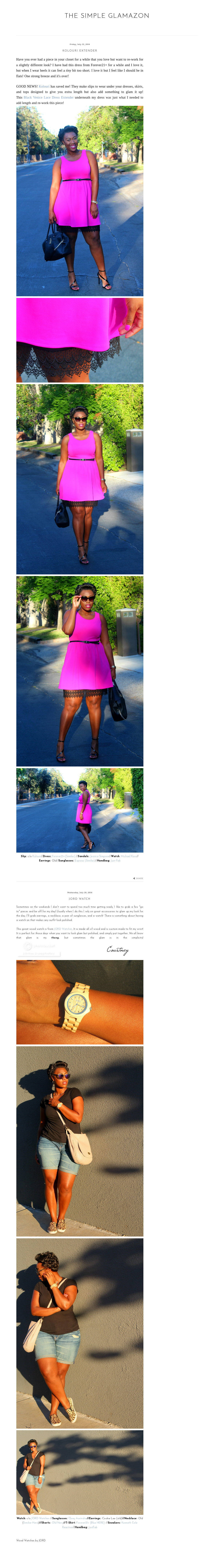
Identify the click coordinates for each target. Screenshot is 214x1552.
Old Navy (57, 1523)
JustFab (93, 1527)
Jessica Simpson (99, 856)
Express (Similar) (85, 860)
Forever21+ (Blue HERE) (90, 1523)
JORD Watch (80, 899)
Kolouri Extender (79, 50)
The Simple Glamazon (107, 16)
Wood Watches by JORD (31, 1540)
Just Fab (116, 860)
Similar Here (30, 1523)
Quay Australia (78, 1518)
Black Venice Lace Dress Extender (49, 97)
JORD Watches (63, 929)
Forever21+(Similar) (64, 856)
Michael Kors (129, 856)
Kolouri (44, 86)
